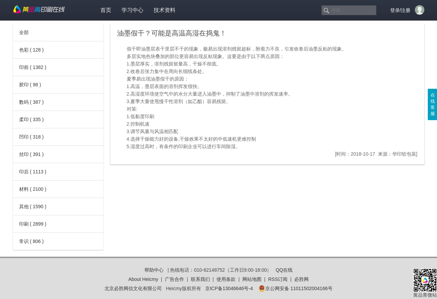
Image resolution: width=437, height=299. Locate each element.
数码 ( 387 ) (31, 102)
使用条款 (226, 279)
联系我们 (200, 279)
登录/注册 (400, 10)
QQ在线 (284, 270)
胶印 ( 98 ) (30, 84)
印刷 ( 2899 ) (32, 224)
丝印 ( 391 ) (31, 154)
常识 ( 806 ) (31, 241)
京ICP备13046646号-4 (229, 288)
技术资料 (164, 10)
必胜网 (301, 279)
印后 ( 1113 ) (32, 171)
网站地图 (252, 279)
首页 (105, 10)
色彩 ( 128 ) (31, 50)
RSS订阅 (277, 279)
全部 (24, 32)
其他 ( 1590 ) (32, 206)
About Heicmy (143, 279)
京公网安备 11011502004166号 (295, 288)
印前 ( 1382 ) (32, 67)
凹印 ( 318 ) (31, 137)
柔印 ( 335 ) (31, 119)
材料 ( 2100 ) (32, 189)
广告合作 (174, 279)
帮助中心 (154, 270)
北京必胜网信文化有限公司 (133, 288)
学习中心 (132, 10)
